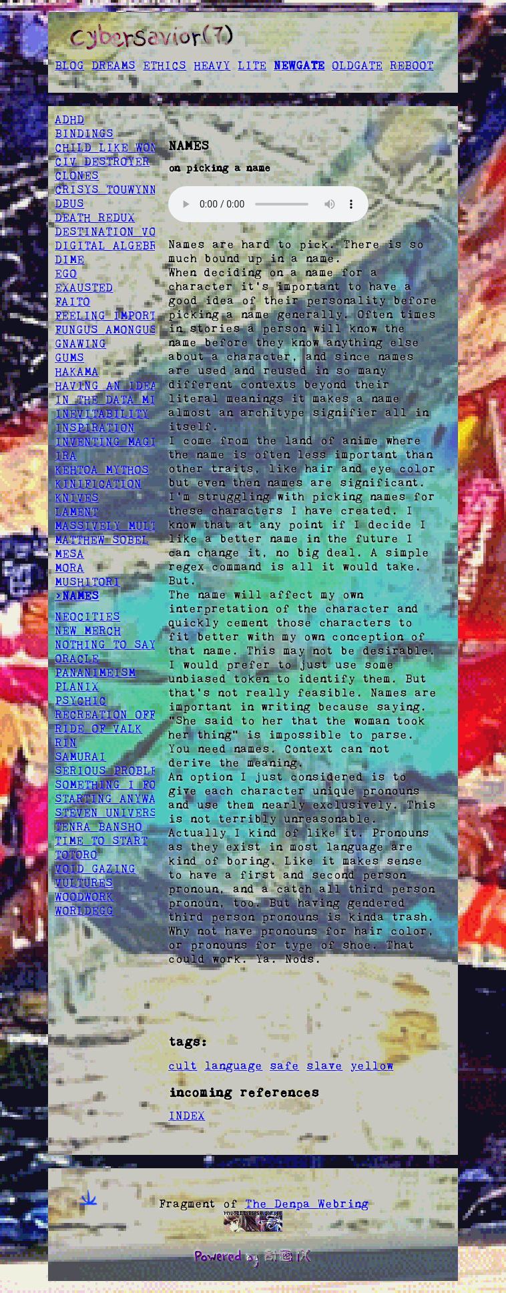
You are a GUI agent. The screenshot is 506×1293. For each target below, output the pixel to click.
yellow (371, 1065)
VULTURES (84, 882)
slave (324, 1065)
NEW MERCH (88, 630)
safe (284, 1065)
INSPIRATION (95, 427)
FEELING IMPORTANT (116, 315)
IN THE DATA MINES (116, 399)
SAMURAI (80, 756)
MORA (69, 567)
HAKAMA (77, 371)
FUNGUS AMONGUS (106, 329)
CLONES (77, 175)
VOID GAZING (95, 868)
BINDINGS (84, 133)
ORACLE (77, 658)
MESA (69, 553)
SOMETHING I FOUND (116, 784)
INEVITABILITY (102, 413)
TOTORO (76, 854)
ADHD (69, 119)
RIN (66, 742)
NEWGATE (299, 65)
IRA (66, 455)
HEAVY (212, 65)
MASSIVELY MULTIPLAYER (131, 525)
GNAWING (80, 343)
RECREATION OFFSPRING (127, 714)
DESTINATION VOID (113, 231)
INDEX (186, 1115)
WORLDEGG (84, 910)
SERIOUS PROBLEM (110, 770)
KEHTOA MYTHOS (102, 469)
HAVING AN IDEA (106, 385)
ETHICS (164, 65)
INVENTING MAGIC (109, 441)
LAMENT (76, 511)
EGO (66, 273)
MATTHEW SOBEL (102, 539)
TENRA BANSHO (98, 826)
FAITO (72, 301)
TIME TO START (101, 840)
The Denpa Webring (306, 1203)
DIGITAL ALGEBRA (109, 245)
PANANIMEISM (95, 672)
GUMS (69, 357)
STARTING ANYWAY (109, 798)
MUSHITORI (87, 581)
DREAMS (113, 65)
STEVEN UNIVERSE (109, 812)
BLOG (69, 65)
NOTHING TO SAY (105, 644)
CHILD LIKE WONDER (117, 147)
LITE (252, 65)
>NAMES (77, 595)
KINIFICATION (98, 483)
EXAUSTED (84, 287)
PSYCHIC (80, 700)
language (233, 1065)
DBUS (69, 203)
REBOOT (411, 65)
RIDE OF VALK (98, 728)
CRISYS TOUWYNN (106, 189)
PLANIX (77, 686)
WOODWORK (84, 896)
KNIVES (77, 497)
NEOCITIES (87, 616)
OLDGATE (357, 65)
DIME (69, 259)
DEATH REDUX (95, 217)
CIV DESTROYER (102, 161)
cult (182, 1065)
